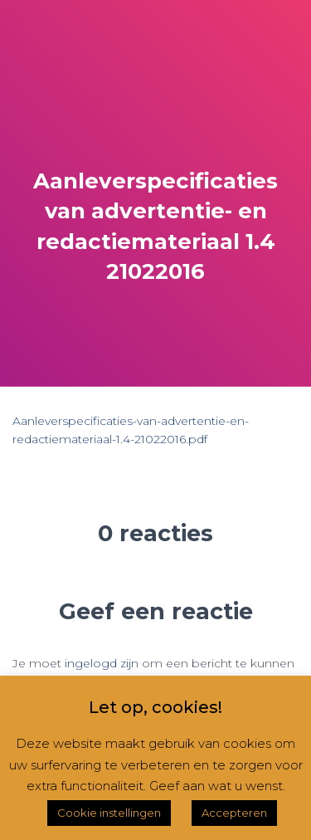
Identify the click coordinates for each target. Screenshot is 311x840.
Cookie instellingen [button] (109, 812)
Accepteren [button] (234, 812)
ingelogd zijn (101, 663)
